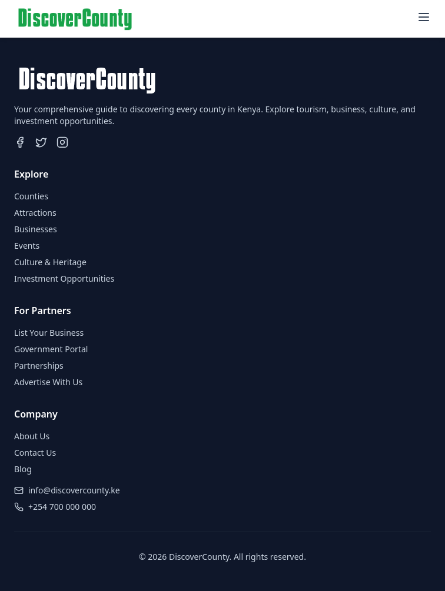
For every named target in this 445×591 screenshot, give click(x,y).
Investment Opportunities (64, 278)
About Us (31, 436)
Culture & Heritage (50, 262)
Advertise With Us (48, 382)
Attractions (35, 212)
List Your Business (49, 332)
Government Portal (51, 349)
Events (26, 245)
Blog (23, 469)
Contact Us (35, 452)
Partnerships (39, 365)
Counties (31, 196)
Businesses (35, 229)
